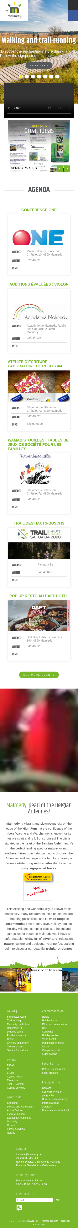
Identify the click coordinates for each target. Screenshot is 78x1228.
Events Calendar (16, 1114)
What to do (14, 1097)
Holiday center (50, 1035)
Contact (46, 1088)
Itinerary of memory (17, 1042)
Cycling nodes (15, 1076)
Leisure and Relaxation (20, 1106)
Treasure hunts (15, 1046)
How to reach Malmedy (55, 1099)
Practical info (51, 1082)
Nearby (11, 1132)
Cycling (12, 1060)
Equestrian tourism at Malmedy (19, 1119)
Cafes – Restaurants (53, 1069)
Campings (47, 1031)
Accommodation (53, 1011)
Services (47, 1106)
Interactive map (50, 1102)
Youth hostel (49, 1039)
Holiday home (49, 1020)
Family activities (16, 1129)
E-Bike (10, 1072)
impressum (49, 1221)
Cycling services (16, 1087)
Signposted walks (16, 1016)
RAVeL (11, 1065)
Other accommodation (54, 1024)
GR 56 (10, 1039)
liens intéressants (22, 1221)
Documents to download (55, 1110)
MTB (9, 1069)
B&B (44, 1028)
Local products (50, 1072)
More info (39, 65)
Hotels (45, 1016)
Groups (11, 1125)
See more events (38, 675)
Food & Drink (50, 1063)
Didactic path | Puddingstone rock (17, 1033)
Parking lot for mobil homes (53, 1044)
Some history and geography (52, 1093)
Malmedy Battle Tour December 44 (18, 1026)
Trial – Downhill (15, 1084)
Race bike (12, 1080)
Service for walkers (17, 1050)
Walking (12, 1011)
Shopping (12, 1102)
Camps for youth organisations (51, 1052)
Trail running (14, 1020)
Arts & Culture (15, 1110)
